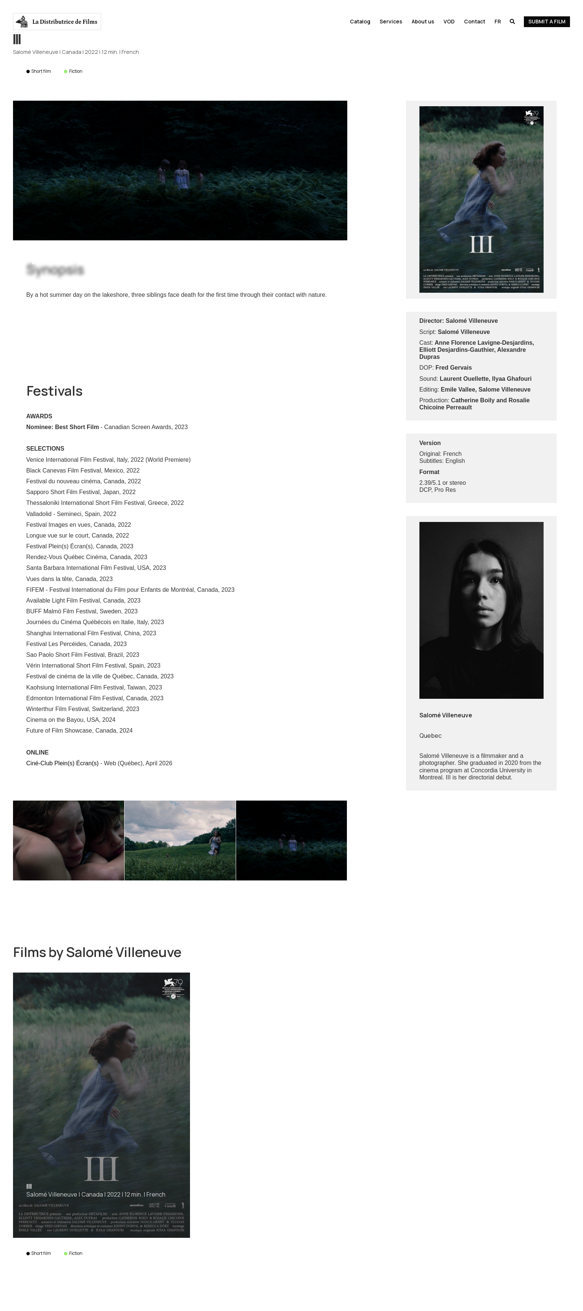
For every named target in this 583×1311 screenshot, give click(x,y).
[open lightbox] (180, 170)
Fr (498, 21)
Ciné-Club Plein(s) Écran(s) (62, 763)
